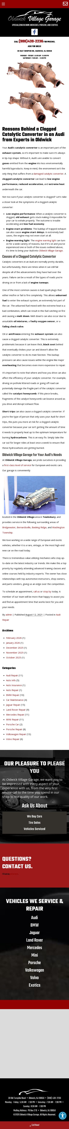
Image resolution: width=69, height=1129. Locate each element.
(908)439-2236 (31, 41)
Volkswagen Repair (16, 734)
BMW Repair (12, 694)
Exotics (34, 985)
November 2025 (15, 652)
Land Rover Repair (16, 709)
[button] (62, 1116)
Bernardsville (24, 527)
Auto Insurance (14, 685)
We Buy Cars (34, 816)
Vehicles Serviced (34, 829)
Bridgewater (9, 527)
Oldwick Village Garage (51, 250)
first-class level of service (17, 465)
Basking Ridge (39, 527)
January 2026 (13, 642)
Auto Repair (12, 690)
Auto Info (11, 680)
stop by (47, 591)
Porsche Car (12, 724)
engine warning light (45, 240)
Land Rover (34, 940)
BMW (34, 925)
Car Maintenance (15, 699)
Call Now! (34, 1125)
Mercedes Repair (15, 714)
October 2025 (13, 657)
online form (14, 874)
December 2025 (14, 647)
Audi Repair (12, 675)
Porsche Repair (14, 729)
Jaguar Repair (13, 704)
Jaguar (34, 932)
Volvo (34, 977)
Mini (34, 955)
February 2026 (14, 637)
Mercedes (34, 947)
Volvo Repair (12, 739)
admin (9, 614)
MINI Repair (12, 719)
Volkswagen (34, 970)
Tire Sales (34, 823)
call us (36, 591)
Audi (34, 917)
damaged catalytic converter (48, 173)
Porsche (34, 962)
